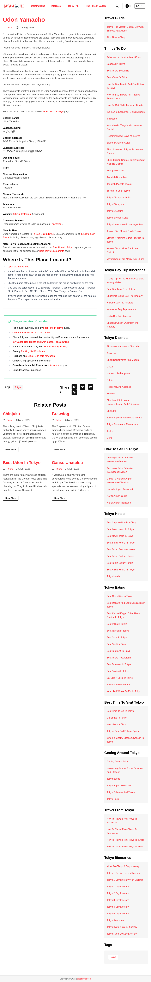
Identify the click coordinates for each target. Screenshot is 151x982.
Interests (57, 6)
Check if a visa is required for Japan (31, 332)
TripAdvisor (56, 224)
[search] (117, 6)
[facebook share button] (74, 387)
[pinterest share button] (74, 392)
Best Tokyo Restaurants (51, 251)
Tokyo (10, 27)
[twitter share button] (82, 387)
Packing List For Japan (33, 351)
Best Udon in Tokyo (53, 111)
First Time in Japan (95, 6)
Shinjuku (11, 414)
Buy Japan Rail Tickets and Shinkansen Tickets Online (40, 342)
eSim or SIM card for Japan (40, 356)
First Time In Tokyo (53, 328)
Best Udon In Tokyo (22, 462)
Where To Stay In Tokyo (56, 346)
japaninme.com (84, 979)
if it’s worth (53, 365)
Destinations (39, 6)
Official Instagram (22, 214)
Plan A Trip (74, 6)
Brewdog (60, 414)
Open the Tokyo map (18, 266)
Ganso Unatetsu (67, 462)
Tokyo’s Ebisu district (43, 234)
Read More (10, 449)
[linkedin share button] (90, 387)
